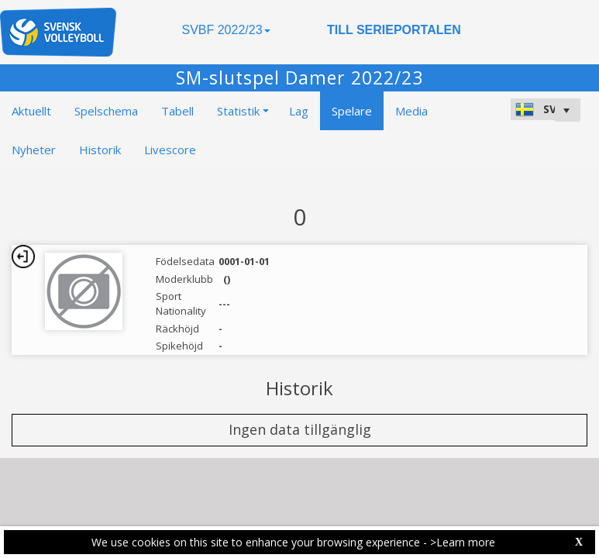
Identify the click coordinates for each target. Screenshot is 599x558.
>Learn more (462, 542)
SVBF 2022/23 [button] (225, 29)
